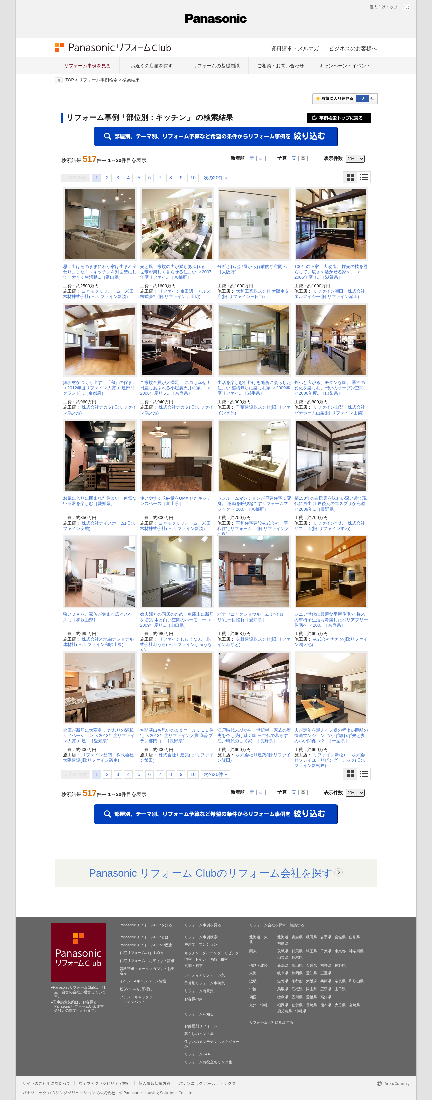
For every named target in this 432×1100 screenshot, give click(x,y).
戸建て (189, 944)
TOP (69, 80)
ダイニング (211, 953)
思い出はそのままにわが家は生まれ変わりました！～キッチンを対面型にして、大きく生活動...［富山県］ (100, 272)
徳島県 (282, 997)
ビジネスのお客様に (136, 989)
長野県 (340, 965)
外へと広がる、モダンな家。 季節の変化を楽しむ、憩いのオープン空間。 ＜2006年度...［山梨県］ (331, 388)
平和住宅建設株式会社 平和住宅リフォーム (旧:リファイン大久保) (253, 529)
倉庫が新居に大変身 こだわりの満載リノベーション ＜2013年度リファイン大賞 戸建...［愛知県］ (99, 736)
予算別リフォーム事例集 (204, 983)
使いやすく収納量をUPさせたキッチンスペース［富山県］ (175, 501)
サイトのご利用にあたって (46, 1083)
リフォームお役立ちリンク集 (208, 1062)
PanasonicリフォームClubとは (144, 937)
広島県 (325, 989)
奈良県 (340, 981)
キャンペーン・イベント (345, 65)
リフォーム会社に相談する (271, 1022)
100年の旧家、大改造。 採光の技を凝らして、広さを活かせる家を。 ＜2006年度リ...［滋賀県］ (331, 272)
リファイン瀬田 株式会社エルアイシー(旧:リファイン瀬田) (329, 294)
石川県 (311, 965)
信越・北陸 (258, 965)
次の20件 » (215, 177)
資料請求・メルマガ (295, 48)
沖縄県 (300, 1011)
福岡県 (282, 1005)
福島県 (282, 943)
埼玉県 (311, 951)
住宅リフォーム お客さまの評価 (147, 961)
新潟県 (282, 965)
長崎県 (311, 1005)
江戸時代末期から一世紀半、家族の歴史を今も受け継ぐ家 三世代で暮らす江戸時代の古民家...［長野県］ (254, 736)
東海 (253, 973)
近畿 (253, 981)
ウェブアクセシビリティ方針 (104, 1083)
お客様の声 (193, 999)
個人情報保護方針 (155, 1083)
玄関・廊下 (193, 966)
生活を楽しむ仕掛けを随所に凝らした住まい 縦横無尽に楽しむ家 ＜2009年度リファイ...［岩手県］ (254, 388)
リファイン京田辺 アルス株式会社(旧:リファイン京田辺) (175, 294)
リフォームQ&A (197, 1054)
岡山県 (311, 989)
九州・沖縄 (258, 1005)
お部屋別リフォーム (201, 1026)
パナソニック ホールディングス (207, 1083)
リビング (231, 953)
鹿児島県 (284, 1011)
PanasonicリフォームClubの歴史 (146, 945)
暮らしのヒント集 (199, 1034)
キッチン (191, 953)
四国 (253, 997)
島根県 (297, 989)
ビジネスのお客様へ (353, 48)
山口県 (340, 989)
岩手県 (325, 937)
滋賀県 (282, 981)
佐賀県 (297, 1005)
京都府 (297, 981)
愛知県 (311, 973)
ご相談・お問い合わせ (280, 65)
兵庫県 (325, 981)
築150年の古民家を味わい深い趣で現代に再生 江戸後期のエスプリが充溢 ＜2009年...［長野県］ (330, 504)
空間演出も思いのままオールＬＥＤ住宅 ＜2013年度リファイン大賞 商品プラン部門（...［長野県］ (177, 736)
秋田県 (311, 937)
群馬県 (297, 951)
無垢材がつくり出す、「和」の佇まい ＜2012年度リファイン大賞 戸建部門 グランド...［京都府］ (100, 388)
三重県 (325, 973)
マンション (208, 944)
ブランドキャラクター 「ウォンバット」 (138, 999)
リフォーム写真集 (199, 991)
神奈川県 (356, 951)
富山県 (297, 965)
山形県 (354, 937)
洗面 (213, 959)
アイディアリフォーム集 (204, 975)
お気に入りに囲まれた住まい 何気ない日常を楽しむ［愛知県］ (100, 501)
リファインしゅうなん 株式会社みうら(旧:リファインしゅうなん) (176, 645)
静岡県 (297, 973)
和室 (224, 959)
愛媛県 (311, 997)
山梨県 (282, 957)
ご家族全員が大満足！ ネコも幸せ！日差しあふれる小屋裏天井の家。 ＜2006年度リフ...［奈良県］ (175, 388)
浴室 (188, 959)
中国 (253, 989)
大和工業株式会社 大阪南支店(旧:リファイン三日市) (253, 294)
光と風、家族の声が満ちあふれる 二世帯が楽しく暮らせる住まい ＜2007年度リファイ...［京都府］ (176, 272)
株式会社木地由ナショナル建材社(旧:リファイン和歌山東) (98, 642)
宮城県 (340, 937)
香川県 (297, 997)
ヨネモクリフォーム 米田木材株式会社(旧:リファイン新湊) (98, 294)
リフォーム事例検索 (98, 80)
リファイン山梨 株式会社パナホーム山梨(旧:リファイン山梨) (329, 410)
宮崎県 (354, 1005)
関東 (253, 951)
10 (193, 177)
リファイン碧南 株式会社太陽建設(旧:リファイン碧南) (98, 757)
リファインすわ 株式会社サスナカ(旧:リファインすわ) (329, 526)
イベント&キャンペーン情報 (143, 981)
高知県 (325, 997)
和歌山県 (356, 981)
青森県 (297, 937)
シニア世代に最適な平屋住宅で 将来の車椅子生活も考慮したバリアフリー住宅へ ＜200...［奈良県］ (331, 620)
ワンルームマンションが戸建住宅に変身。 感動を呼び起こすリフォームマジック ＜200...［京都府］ (254, 504)
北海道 (282, 937)
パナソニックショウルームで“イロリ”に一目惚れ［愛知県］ (250, 617)
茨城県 (282, 951)
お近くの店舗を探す (152, 65)
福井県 (325, 965)
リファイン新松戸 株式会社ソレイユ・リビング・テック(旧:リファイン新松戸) (330, 760)
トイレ (200, 959)
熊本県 (325, 1005)
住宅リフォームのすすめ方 (142, 953)
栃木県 (297, 957)
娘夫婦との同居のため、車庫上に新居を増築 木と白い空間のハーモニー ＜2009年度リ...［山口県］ (177, 620)
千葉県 (325, 951)
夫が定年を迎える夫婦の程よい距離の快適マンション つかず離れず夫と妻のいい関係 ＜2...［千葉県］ (331, 736)
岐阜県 (282, 973)
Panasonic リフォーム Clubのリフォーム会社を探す (211, 873)
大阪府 (311, 981)
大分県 (340, 1005)
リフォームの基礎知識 (216, 65)
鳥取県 (282, 989)
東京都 (340, 951)
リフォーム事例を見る (87, 65)
